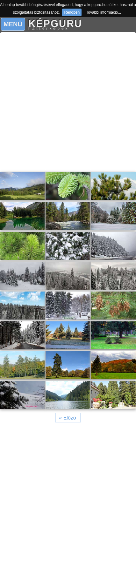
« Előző (67, 417)
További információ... (103, 12)
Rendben (72, 12)
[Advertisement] (68, 102)
